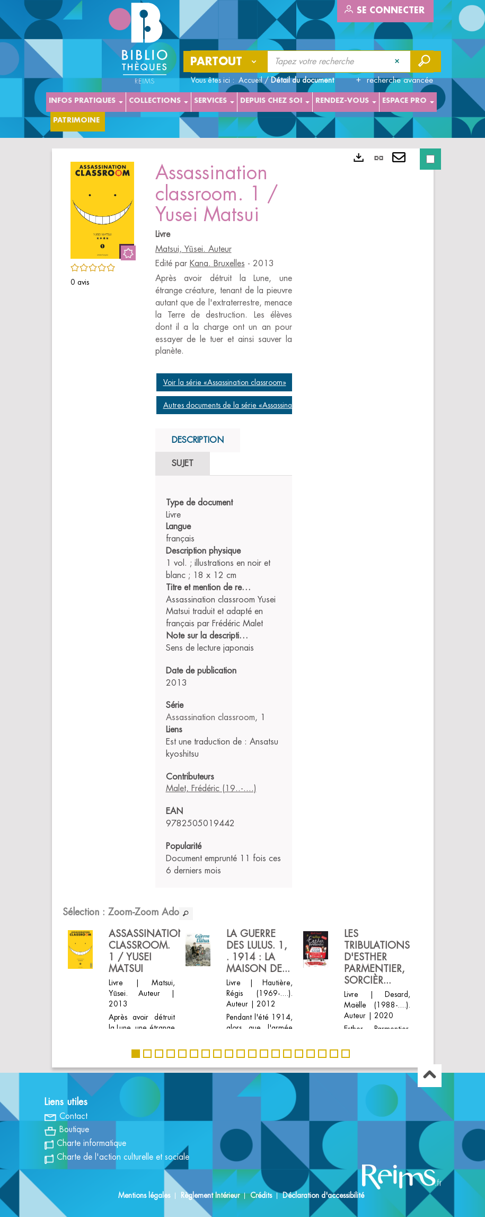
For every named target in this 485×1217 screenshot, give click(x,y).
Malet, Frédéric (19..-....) (211, 788)
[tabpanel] (224, 687)
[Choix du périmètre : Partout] (225, 61)
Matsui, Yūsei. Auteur (193, 249)
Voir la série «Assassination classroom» (224, 382)
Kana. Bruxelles (217, 263)
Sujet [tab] (182, 463)
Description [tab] (198, 440)
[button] (102, 208)
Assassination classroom (210, 717)
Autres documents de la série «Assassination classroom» (252, 405)
